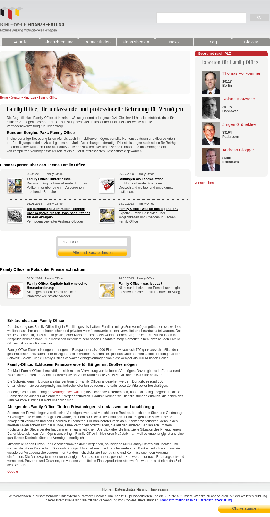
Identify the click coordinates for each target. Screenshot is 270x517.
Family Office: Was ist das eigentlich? (148, 209)
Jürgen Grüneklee (239, 124)
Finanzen (30, 97)
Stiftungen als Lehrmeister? (141, 179)
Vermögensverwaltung (68, 392)
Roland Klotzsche (238, 98)
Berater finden (97, 41)
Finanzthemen (135, 41)
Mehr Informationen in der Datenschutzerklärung (196, 500)
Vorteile (21, 41)
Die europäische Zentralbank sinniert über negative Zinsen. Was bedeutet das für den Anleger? (58, 213)
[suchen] (202, 18)
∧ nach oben (204, 183)
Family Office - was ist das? (140, 284)
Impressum (159, 489)
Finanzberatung (59, 41)
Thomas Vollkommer (241, 73)
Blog (212, 41)
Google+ (13, 471)
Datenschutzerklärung (131, 489)
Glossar (251, 41)
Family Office (48, 97)
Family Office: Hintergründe (49, 179)
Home (4, 97)
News (174, 41)
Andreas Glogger (238, 150)
